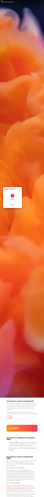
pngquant (9, 487)
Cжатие (9, 418)
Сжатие (9, 416)
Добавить (12, 205)
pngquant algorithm (23, 471)
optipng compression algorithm (17, 488)
